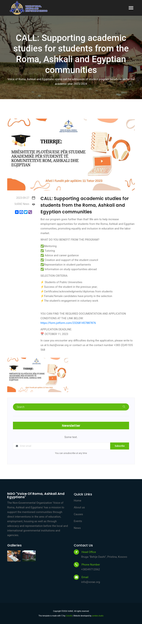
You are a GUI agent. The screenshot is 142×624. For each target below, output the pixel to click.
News (77, 528)
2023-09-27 (25, 197)
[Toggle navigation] (131, 8)
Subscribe (120, 446)
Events (78, 521)
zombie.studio (98, 616)
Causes (78, 514)
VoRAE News (24, 204)
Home (77, 500)
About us (79, 507)
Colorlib (69, 616)
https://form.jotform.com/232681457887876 (68, 323)
